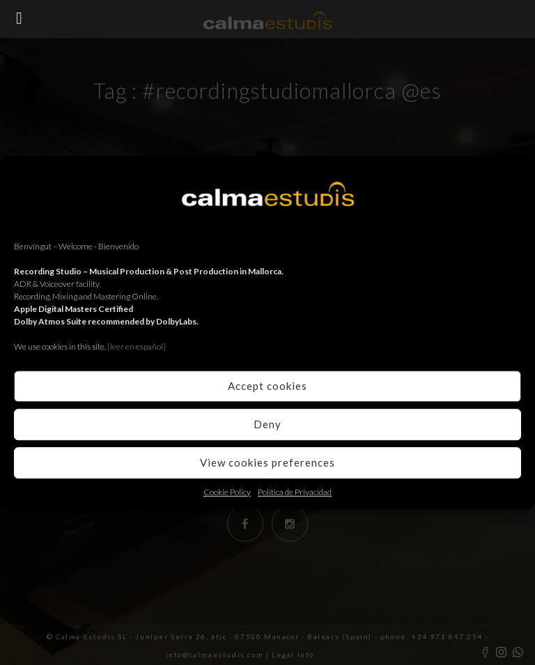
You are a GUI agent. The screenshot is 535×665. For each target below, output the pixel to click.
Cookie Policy (227, 492)
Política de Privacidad (295, 492)
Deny (267, 424)
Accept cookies (267, 386)
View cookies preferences (267, 462)
